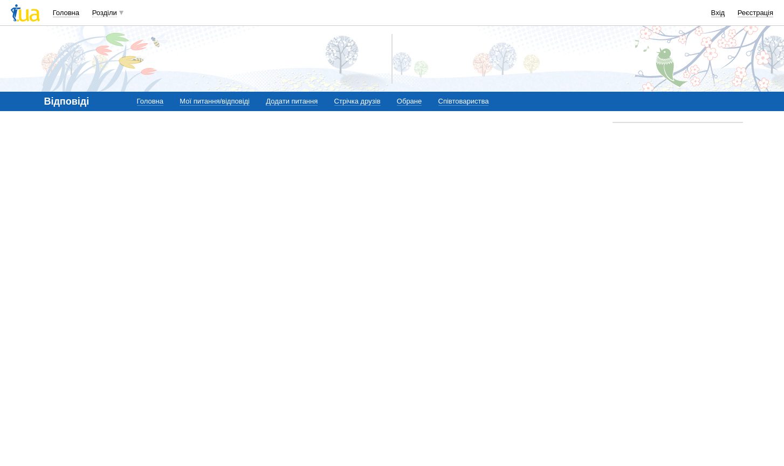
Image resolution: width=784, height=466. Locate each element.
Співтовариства (463, 101)
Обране (409, 101)
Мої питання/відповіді (215, 101)
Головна (66, 13)
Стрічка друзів (357, 101)
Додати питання (292, 101)
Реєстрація (755, 13)
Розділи (104, 13)
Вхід (718, 13)
